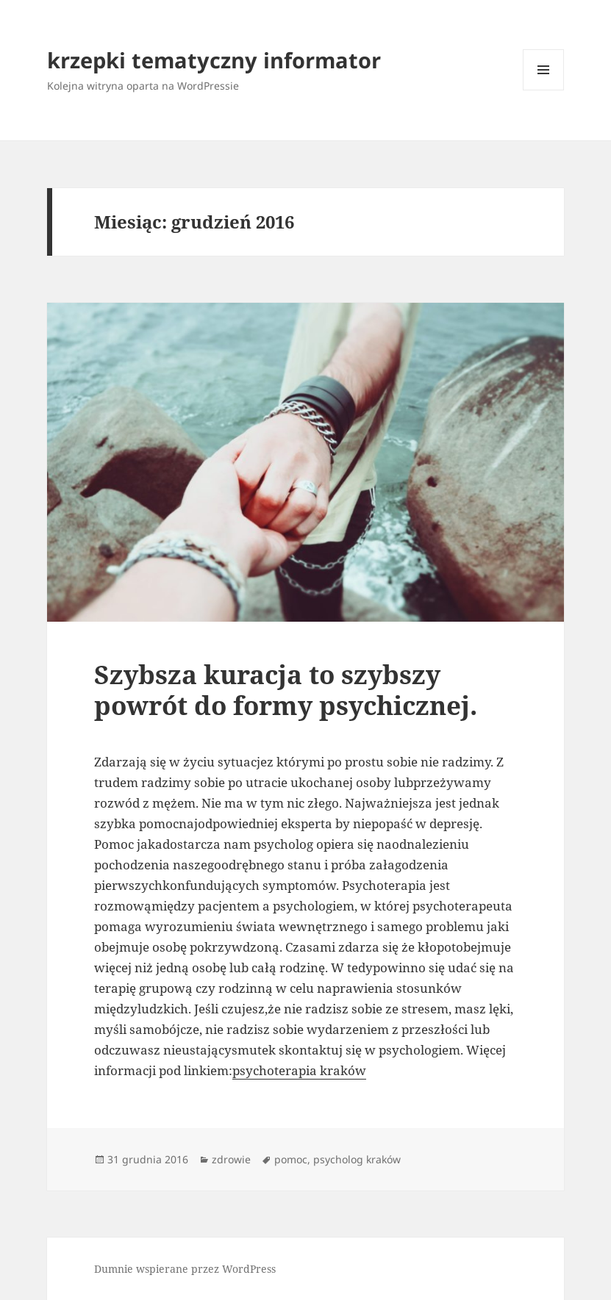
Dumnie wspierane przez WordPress (185, 1269)
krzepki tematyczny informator (214, 60)
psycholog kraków (357, 1159)
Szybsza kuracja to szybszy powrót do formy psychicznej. (285, 689)
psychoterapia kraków (299, 1070)
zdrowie (231, 1159)
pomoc (290, 1159)
